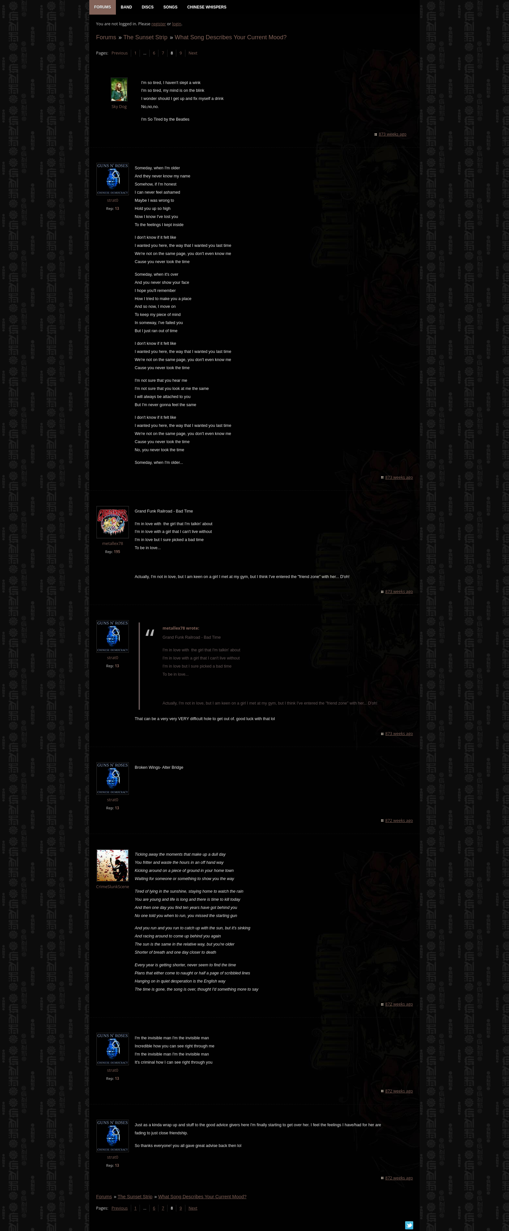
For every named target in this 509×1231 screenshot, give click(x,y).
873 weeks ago (393, 135)
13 (117, 209)
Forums (106, 37)
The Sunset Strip (145, 37)
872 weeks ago (399, 821)
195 (116, 552)
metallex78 (112, 544)
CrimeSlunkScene (112, 887)
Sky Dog (119, 107)
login (176, 24)
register (158, 24)
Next (192, 53)
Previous (119, 53)
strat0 (112, 201)
